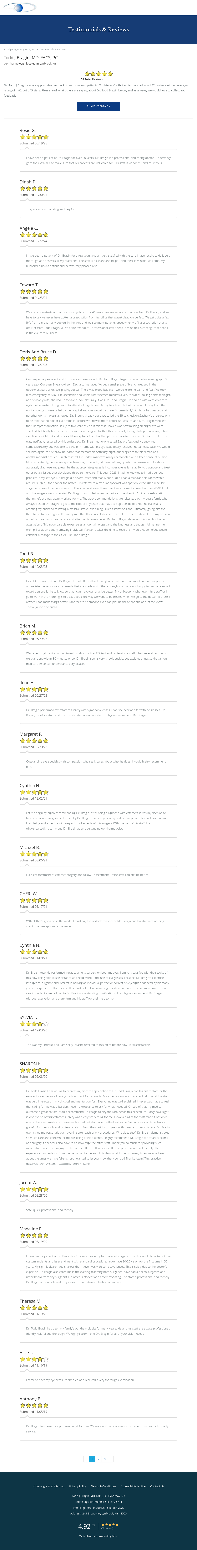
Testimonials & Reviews (53, 49)
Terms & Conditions (103, 1486)
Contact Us (157, 1486)
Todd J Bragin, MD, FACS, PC (19, 49)
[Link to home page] (19, 7)
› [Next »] (110, 1459)
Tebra (115, 1536)
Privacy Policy (77, 1486)
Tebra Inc (59, 1486)
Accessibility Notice (133, 1486)
